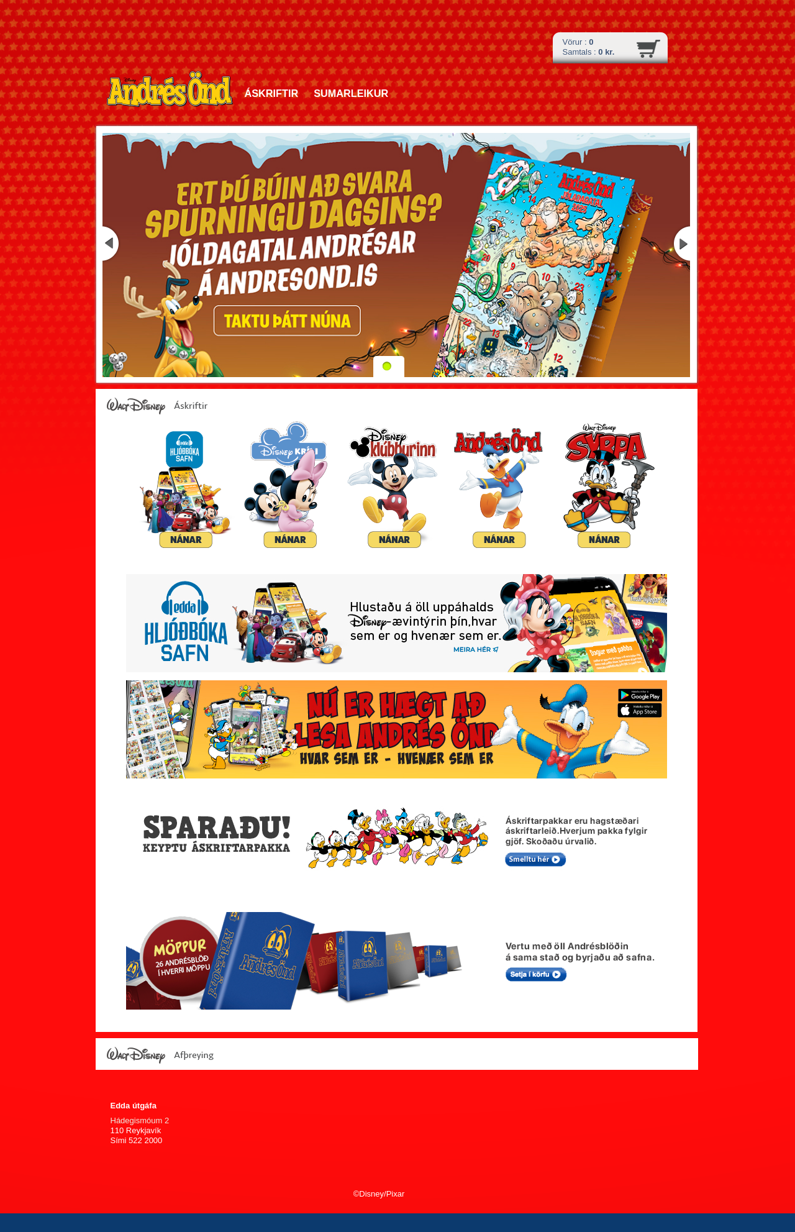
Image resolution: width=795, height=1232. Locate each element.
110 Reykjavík (136, 1130)
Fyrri (111, 243)
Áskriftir (272, 93)
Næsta (680, 243)
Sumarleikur (351, 93)
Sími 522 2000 (137, 1140)
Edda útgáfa (134, 1105)
